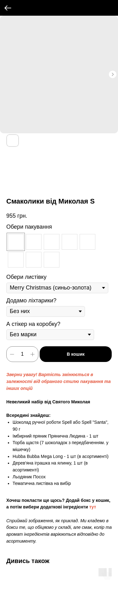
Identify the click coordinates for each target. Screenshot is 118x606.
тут (92, 506)
